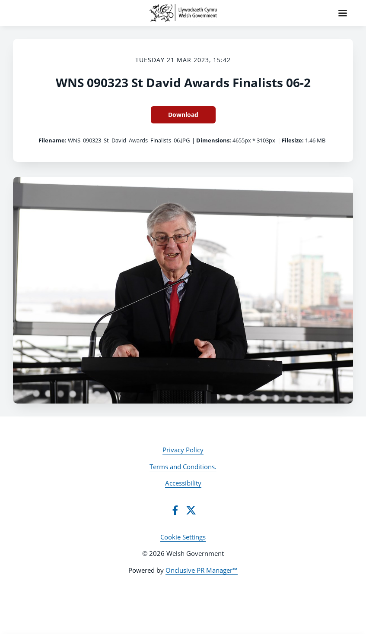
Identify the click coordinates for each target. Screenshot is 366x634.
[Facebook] (175, 510)
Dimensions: (213, 140)
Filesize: (293, 140)
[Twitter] (191, 510)
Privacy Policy (183, 449)
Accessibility (183, 483)
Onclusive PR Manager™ (201, 570)
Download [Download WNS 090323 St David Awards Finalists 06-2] (183, 114)
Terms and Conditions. (183, 466)
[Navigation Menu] (343, 13)
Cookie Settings (183, 537)
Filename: (52, 140)
